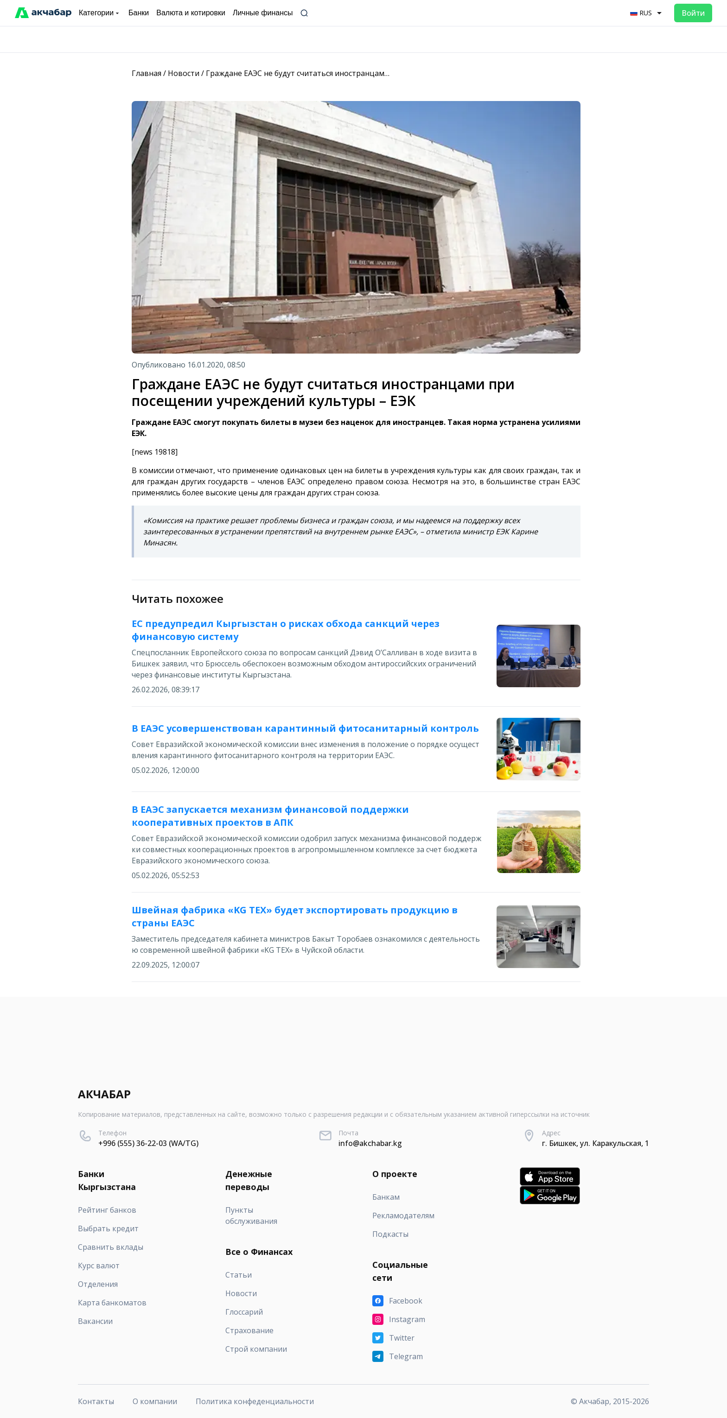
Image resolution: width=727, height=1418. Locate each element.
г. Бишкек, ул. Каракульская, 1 (595, 1143)
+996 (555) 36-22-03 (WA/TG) (148, 1143)
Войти (693, 13)
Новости (183, 73)
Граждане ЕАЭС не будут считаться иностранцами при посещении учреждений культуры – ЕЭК (379, 73)
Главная (146, 73)
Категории (100, 13)
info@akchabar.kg (370, 1143)
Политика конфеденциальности (255, 1401)
